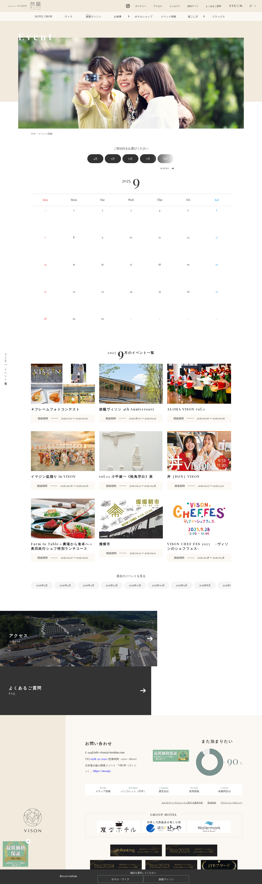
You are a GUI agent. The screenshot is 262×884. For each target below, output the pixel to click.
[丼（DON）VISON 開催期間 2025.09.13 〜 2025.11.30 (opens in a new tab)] (199, 461)
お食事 (118, 16)
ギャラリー (140, 6)
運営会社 (164, 743)
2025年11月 (135, 586)
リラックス (218, 16)
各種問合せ (224, 743)
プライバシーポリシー (231, 756)
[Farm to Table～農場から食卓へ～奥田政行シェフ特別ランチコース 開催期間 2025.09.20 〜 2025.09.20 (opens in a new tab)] (63, 530)
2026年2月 (65, 586)
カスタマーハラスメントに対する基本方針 (182, 756)
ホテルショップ (143, 16)
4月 (96, 159)
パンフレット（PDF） (133, 743)
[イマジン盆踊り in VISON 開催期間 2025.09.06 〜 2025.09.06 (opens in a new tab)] (63, 461)
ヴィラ (68, 16)
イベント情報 (168, 16)
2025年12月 (112, 586)
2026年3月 (42, 586)
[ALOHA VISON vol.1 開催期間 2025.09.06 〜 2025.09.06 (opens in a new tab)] (199, 393)
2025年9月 (181, 586)
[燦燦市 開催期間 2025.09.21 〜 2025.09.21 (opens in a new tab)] (131, 528)
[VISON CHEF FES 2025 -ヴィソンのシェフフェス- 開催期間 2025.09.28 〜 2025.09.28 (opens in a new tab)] (199, 530)
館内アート (193, 6)
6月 (136, 159)
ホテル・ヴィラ (120, 879)
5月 (116, 159)
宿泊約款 (211, 756)
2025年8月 (205, 586)
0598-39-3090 (98, 712)
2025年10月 (158, 586)
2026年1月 (88, 586)
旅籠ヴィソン (166, 879)
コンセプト (174, 6)
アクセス (157, 6)
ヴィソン (93, 16)
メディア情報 (103, 743)
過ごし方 (193, 16)
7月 (155, 159)
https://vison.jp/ (102, 724)
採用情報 (194, 743)
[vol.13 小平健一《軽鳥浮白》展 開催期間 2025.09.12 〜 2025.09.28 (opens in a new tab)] (131, 461)
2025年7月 (228, 586)
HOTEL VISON (43, 16)
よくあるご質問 (213, 6)
